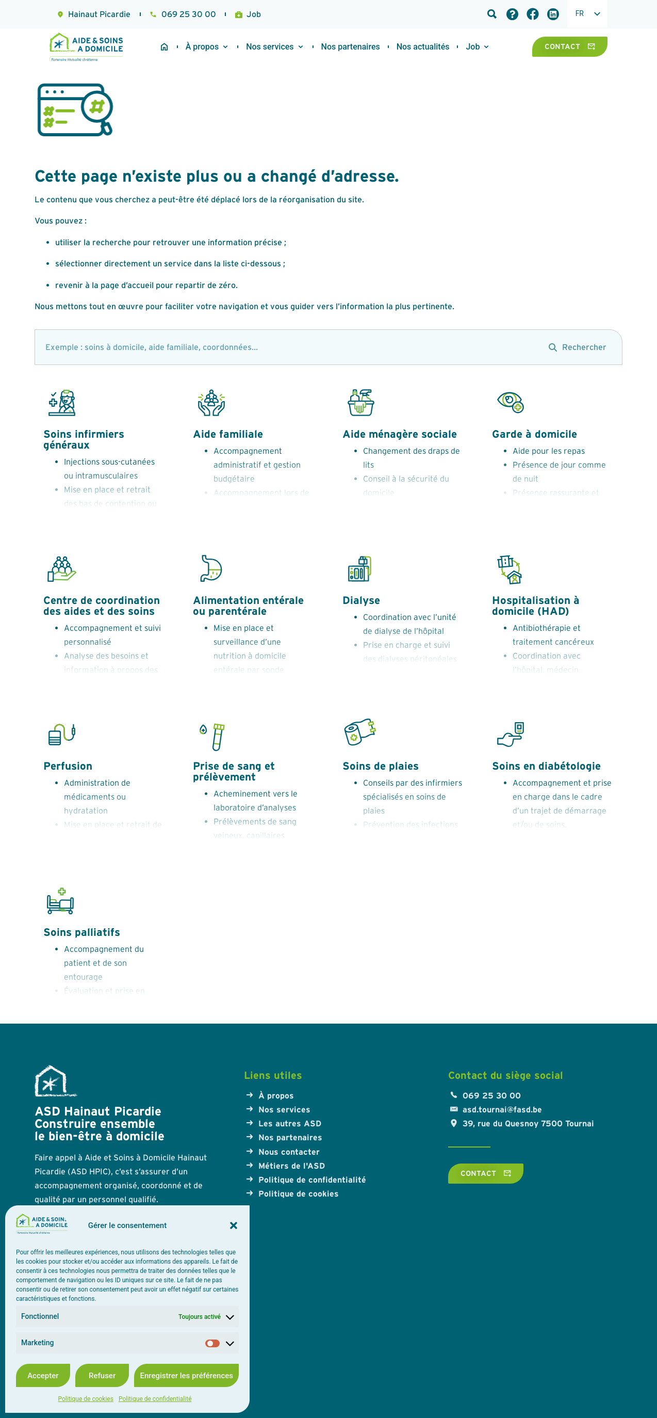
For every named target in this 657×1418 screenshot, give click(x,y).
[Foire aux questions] (512, 14)
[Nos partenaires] (350, 47)
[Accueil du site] (164, 47)
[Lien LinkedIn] (553, 14)
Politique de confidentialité (155, 1399)
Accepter (42, 1375)
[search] (286, 347)
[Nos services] (269, 47)
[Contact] (569, 46)
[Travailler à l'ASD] (423, 47)
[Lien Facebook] (533, 14)
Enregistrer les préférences (186, 1375)
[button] (233, 1225)
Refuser (102, 1375)
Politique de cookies (85, 1399)
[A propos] (202, 47)
